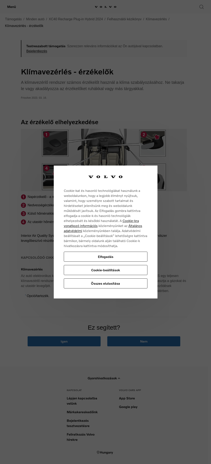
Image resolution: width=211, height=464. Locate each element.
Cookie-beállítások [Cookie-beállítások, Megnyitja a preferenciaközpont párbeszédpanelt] (105, 270)
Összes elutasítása (105, 283)
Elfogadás (105, 257)
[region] (105, 232)
